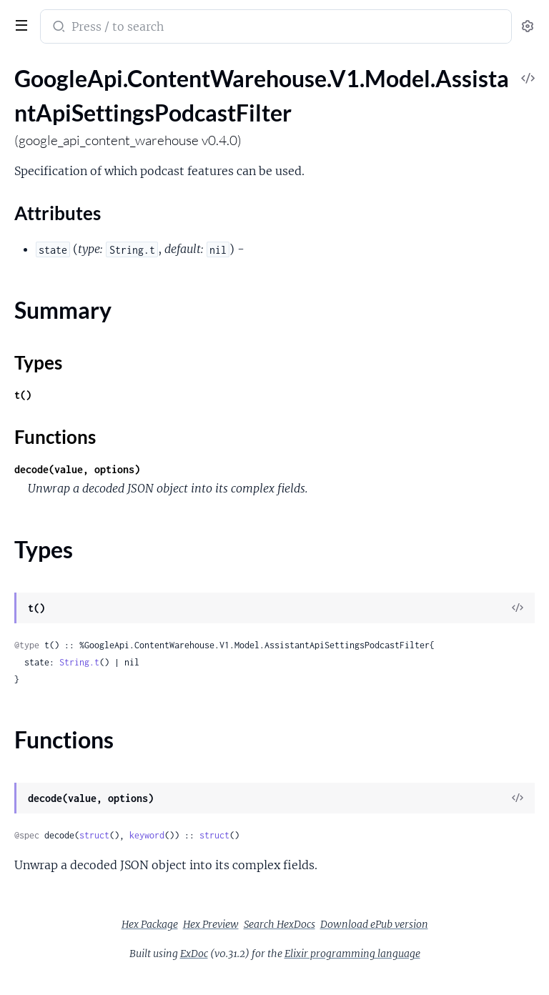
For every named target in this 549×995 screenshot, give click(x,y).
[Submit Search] (57, 28)
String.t (79, 662)
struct (94, 835)
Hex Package (150, 924)
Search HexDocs (279, 924)
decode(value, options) (77, 469)
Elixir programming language (352, 953)
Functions (55, 436)
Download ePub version (374, 924)
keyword (146, 835)
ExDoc (194, 953)
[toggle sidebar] (18, 23)
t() (22, 395)
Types (38, 362)
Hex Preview (211, 924)
